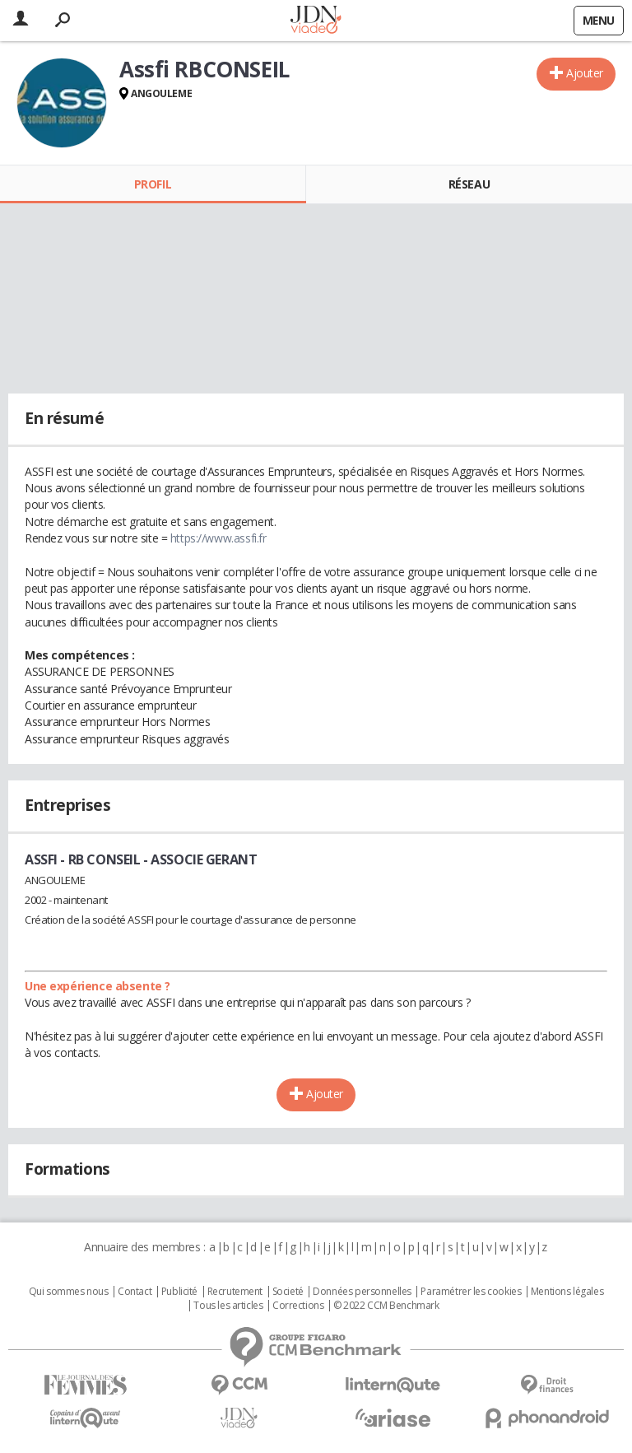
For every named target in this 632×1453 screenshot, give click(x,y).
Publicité (179, 1291)
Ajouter (584, 73)
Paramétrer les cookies (471, 1291)
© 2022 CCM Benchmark (386, 1305)
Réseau (469, 184)
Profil (152, 184)
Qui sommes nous (69, 1291)
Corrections (297, 1305)
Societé (288, 1291)
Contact (134, 1291)
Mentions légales (567, 1291)
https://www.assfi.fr (218, 538)
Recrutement (235, 1291)
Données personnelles (362, 1291)
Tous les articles (228, 1305)
